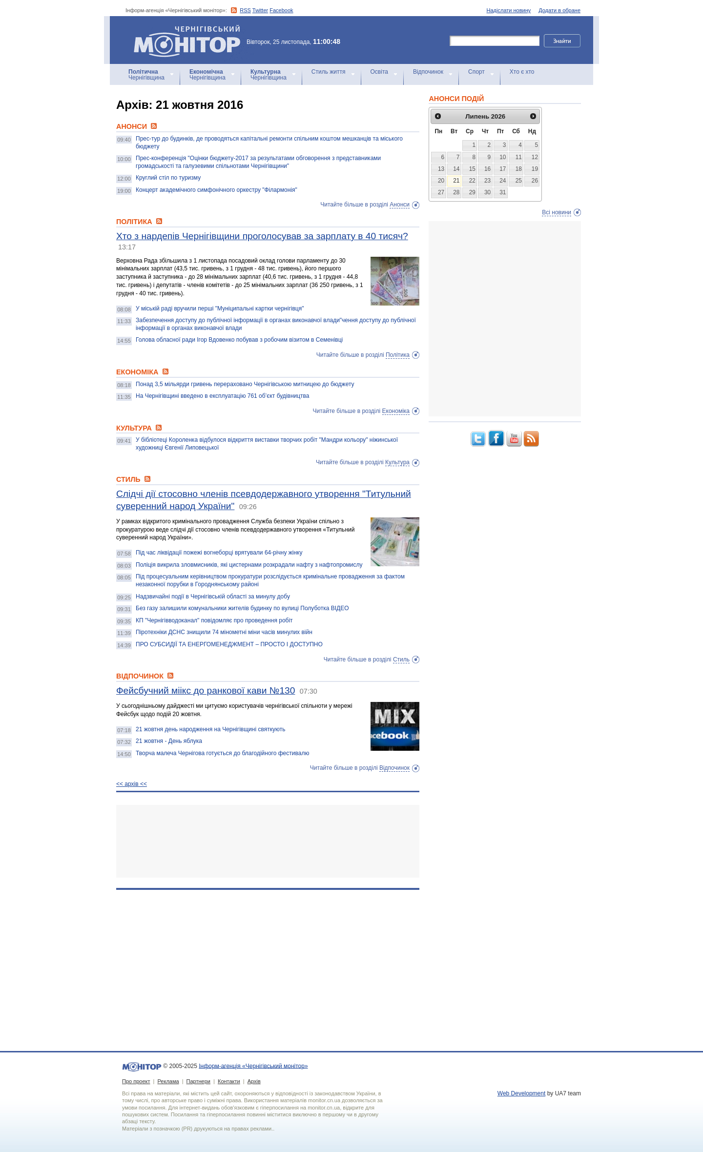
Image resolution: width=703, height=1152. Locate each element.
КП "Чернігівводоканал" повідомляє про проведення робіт (214, 620)
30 (487, 192)
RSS (245, 10)
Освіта (379, 71)
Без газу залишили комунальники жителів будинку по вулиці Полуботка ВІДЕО (242, 608)
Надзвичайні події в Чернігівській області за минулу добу (213, 596)
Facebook (281, 10)
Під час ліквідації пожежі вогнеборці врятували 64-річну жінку (219, 552)
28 (456, 192)
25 (519, 180)
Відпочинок (428, 71)
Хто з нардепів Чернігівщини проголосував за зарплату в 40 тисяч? (262, 236)
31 (502, 192)
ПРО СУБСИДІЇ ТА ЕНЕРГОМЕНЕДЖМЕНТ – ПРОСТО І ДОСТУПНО (229, 644)
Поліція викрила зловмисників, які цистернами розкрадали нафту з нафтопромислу (249, 564)
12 (535, 157)
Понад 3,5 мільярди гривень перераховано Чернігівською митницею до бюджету (245, 384)
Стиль (401, 659)
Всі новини (556, 212)
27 (441, 192)
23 (487, 180)
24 (502, 180)
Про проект (136, 1081)
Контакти (229, 1081)
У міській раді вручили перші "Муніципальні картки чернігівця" (220, 308)
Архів (254, 1081)
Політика (398, 354)
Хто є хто (522, 71)
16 (487, 168)
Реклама (168, 1081)
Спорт (476, 71)
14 (456, 168)
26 (535, 180)
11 (519, 157)
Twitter (260, 10)
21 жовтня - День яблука (169, 741)
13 (441, 168)
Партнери (198, 1081)
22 (472, 180)
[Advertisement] (267, 841)
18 (519, 168)
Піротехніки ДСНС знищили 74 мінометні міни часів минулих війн (224, 632)
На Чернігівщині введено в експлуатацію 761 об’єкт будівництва (223, 395)
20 (441, 180)
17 (502, 168)
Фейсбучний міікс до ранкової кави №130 (205, 690)
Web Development (521, 1093)
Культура (397, 462)
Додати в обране (559, 10)
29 (472, 192)
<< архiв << (131, 784)
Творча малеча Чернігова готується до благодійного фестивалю (222, 753)
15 (472, 168)
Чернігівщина (146, 74)
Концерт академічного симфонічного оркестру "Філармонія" (216, 189)
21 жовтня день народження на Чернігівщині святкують (211, 729)
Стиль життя (328, 71)
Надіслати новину (509, 10)
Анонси (400, 204)
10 (502, 157)
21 (456, 180)
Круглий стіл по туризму (168, 177)
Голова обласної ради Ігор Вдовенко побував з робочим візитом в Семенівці (239, 339)
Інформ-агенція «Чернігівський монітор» (190, 40)
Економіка (396, 411)
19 (535, 168)
